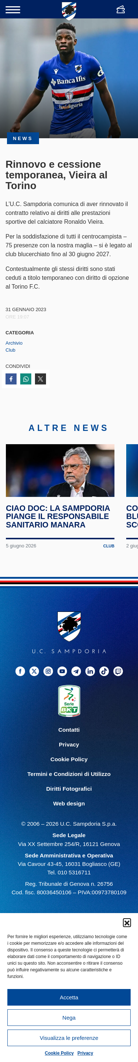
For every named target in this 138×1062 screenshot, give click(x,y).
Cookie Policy (59, 1053)
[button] (127, 922)
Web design (69, 814)
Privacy (85, 1053)
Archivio (14, 343)
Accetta (69, 997)
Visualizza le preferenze (69, 1038)
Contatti (68, 741)
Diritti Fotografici (69, 800)
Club (10, 350)
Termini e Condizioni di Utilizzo (68, 785)
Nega (69, 1017)
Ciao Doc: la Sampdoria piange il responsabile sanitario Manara (58, 527)
